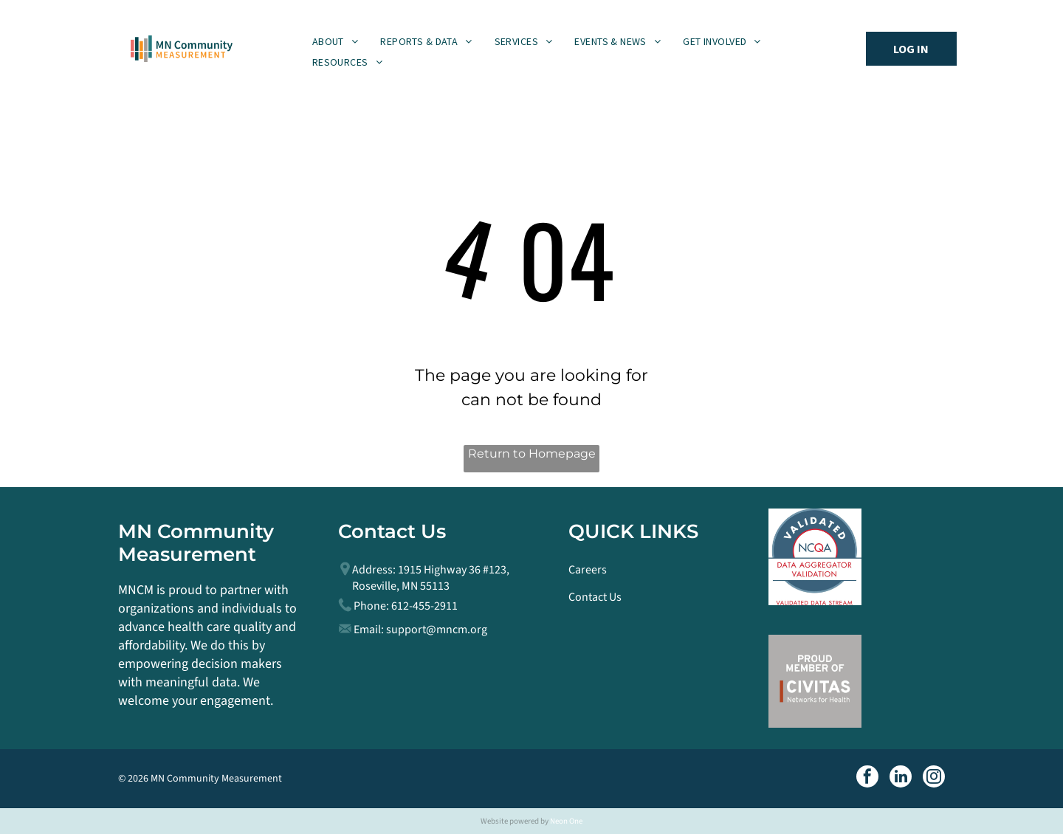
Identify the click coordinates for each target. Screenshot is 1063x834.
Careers (587, 570)
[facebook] (867, 778)
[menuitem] (335, 41)
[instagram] (934, 778)
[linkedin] (901, 778)
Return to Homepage (532, 454)
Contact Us (595, 597)
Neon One (566, 821)
